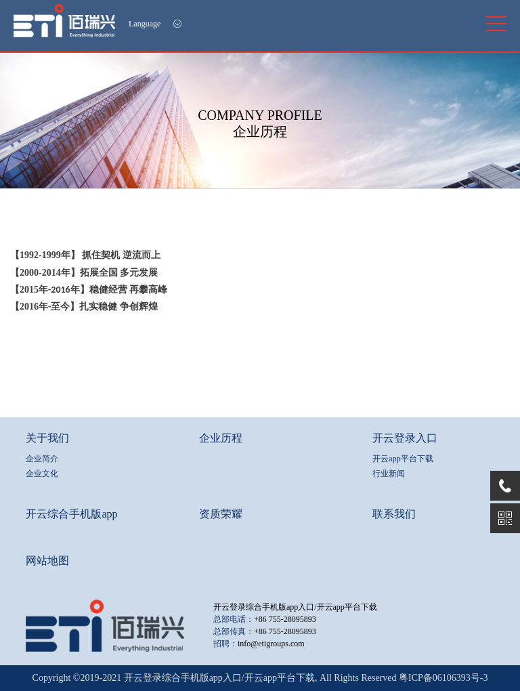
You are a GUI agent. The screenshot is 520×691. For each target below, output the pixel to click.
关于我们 (47, 438)
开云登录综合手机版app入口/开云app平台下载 (295, 607)
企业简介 (42, 458)
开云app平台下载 (402, 458)
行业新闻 (388, 473)
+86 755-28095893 (285, 619)
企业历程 (220, 438)
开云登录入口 (404, 438)
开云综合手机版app (71, 514)
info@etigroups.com (271, 643)
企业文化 (42, 473)
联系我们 (394, 514)
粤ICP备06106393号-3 (443, 678)
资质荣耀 (220, 514)
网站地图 (47, 560)
